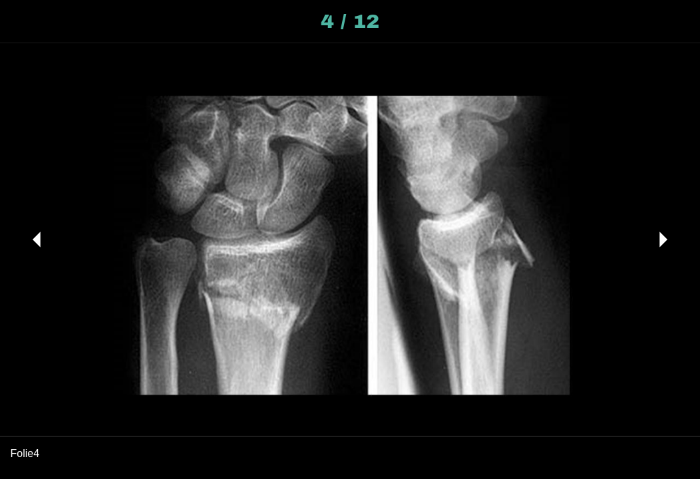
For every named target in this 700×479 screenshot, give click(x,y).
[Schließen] (21, 21)
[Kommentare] (679, 21)
